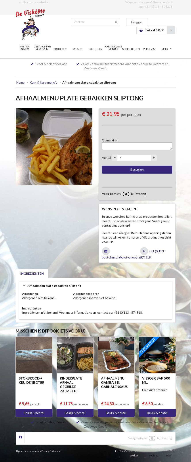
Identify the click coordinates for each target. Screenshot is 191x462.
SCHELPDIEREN (131, 48)
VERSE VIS (149, 48)
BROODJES (59, 48)
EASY (169, 455)
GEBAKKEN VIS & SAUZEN (42, 47)
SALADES (78, 48)
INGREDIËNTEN (32, 273)
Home (20, 82)
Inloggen (137, 22)
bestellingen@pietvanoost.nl (122, 257)
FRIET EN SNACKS (24, 47)
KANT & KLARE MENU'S (113, 47)
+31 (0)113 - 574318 (158, 6)
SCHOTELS (96, 48)
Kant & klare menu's (43, 82)
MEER (166, 48)
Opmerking (109, 140)
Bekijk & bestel (34, 413)
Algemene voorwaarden (28, 451)
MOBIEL (153, 455)
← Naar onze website (33, 2)
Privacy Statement (51, 451)
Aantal (106, 157)
